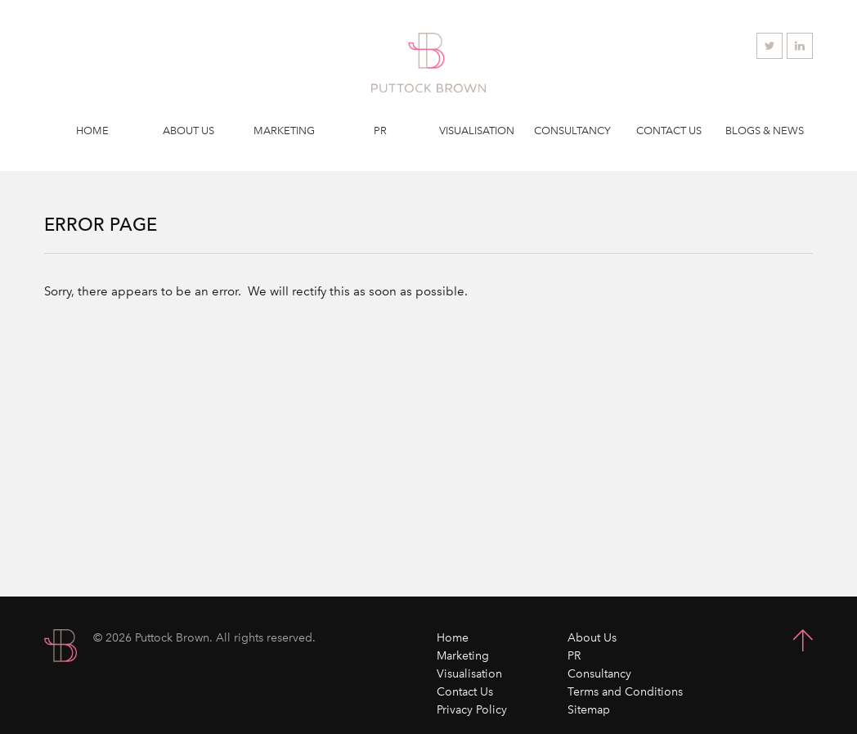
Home (92, 130)
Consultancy (572, 130)
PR (380, 130)
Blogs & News (764, 130)
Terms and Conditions (625, 692)
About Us (188, 130)
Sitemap (589, 710)
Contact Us (669, 130)
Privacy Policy (472, 710)
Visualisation (476, 130)
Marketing (284, 130)
